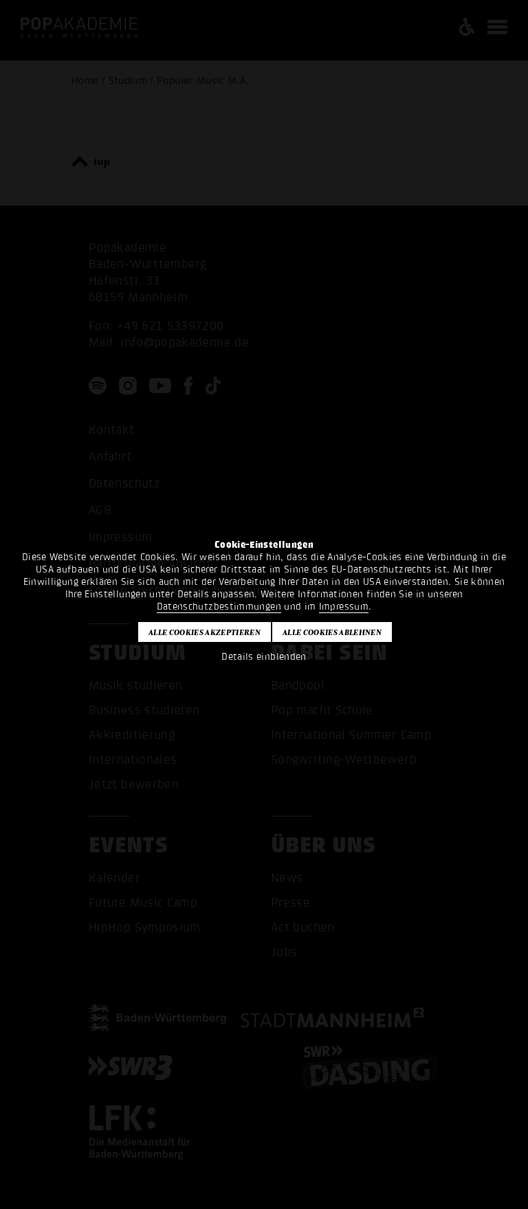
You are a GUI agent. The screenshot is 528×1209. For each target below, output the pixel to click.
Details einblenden (263, 657)
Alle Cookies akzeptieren (204, 632)
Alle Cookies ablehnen (332, 632)
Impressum (343, 606)
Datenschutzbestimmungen (219, 606)
